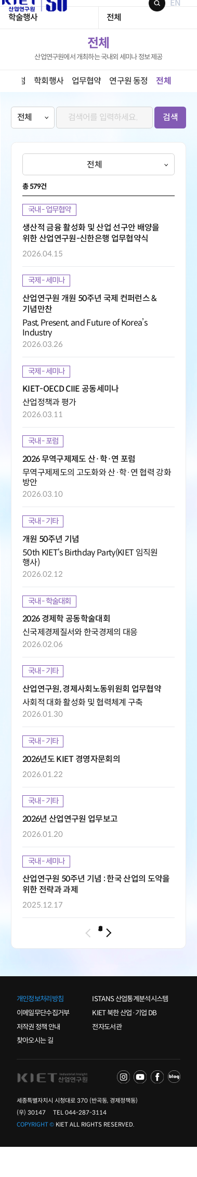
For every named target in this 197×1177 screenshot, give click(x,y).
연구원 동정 (128, 104)
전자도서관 (107, 1056)
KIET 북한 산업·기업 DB (124, 1043)
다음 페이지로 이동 (164, 962)
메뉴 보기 (182, 14)
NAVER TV (123, 1107)
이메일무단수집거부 (43, 1043)
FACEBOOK (157, 1107)
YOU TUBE (140, 1107)
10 (150, 961)
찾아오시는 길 (35, 1070)
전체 (114, 41)
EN (166, 14)
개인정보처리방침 (40, 1029)
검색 (148, 15)
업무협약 (86, 104)
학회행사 (48, 104)
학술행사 (23, 41)
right (186, 105)
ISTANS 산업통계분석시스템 (130, 1029)
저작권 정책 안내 (38, 1056)
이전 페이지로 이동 (33, 962)
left (11, 105)
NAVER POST (174, 1107)
